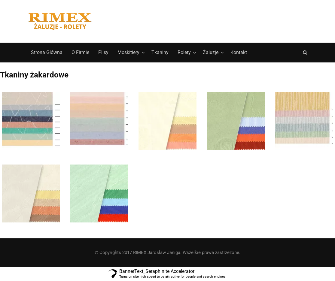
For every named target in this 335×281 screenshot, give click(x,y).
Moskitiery (128, 52)
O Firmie (80, 52)
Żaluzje (210, 52)
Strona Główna (46, 52)
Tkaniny (160, 52)
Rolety (184, 52)
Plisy (103, 52)
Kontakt (238, 52)
